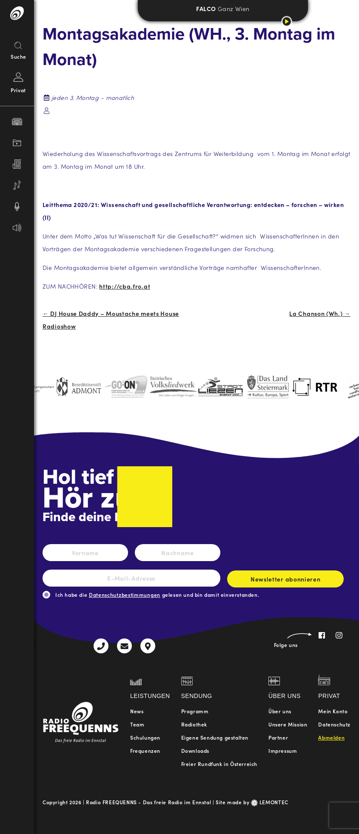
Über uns (279, 711)
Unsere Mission (287, 724)
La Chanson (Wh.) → (319, 313)
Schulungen (145, 737)
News (136, 711)
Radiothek (194, 724)
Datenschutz (334, 724)
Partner (278, 737)
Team (137, 724)
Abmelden (331, 737)
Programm (195, 711)
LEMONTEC (269, 802)
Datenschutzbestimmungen (124, 594)
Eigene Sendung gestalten (214, 737)
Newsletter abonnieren (285, 581)
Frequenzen (145, 750)
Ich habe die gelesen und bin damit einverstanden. (157, 594)
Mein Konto (333, 711)
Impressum (282, 750)
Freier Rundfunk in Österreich (219, 763)
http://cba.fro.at (124, 286)
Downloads (195, 750)
